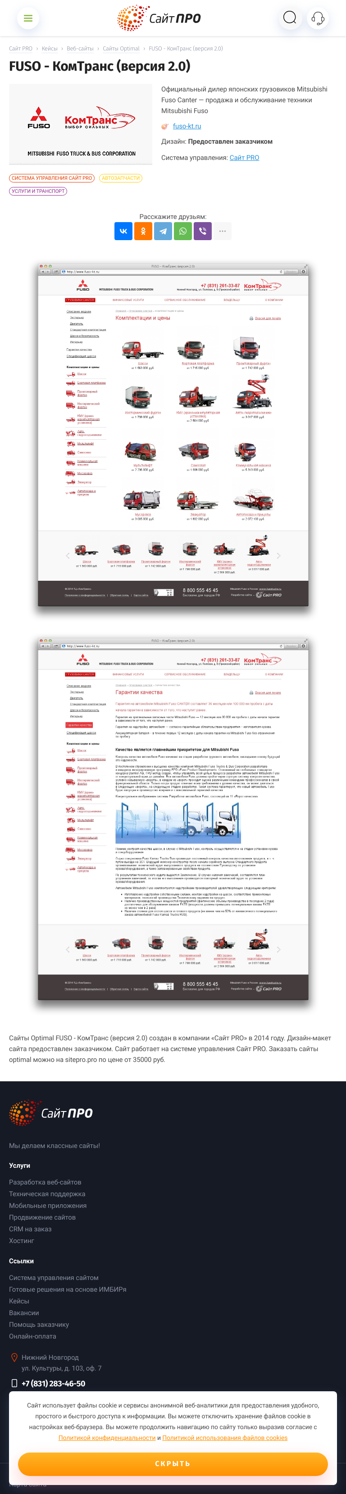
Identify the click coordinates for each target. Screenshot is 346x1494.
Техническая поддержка (47, 1194)
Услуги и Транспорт (38, 191)
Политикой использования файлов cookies (224, 1438)
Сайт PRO (245, 158)
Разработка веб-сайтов (45, 1182)
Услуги (19, 1165)
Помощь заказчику (39, 1325)
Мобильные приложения (47, 1206)
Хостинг (21, 1241)
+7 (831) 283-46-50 (53, 1384)
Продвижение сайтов (42, 1217)
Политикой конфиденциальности (107, 1438)
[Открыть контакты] (318, 18)
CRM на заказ (30, 1229)
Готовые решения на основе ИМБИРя (68, 1289)
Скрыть (173, 1464)
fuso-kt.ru (181, 126)
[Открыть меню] (28, 18)
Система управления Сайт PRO (52, 178)
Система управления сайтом (54, 1278)
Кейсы (19, 1301)
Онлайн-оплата (32, 1336)
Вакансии (24, 1313)
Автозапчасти (121, 178)
